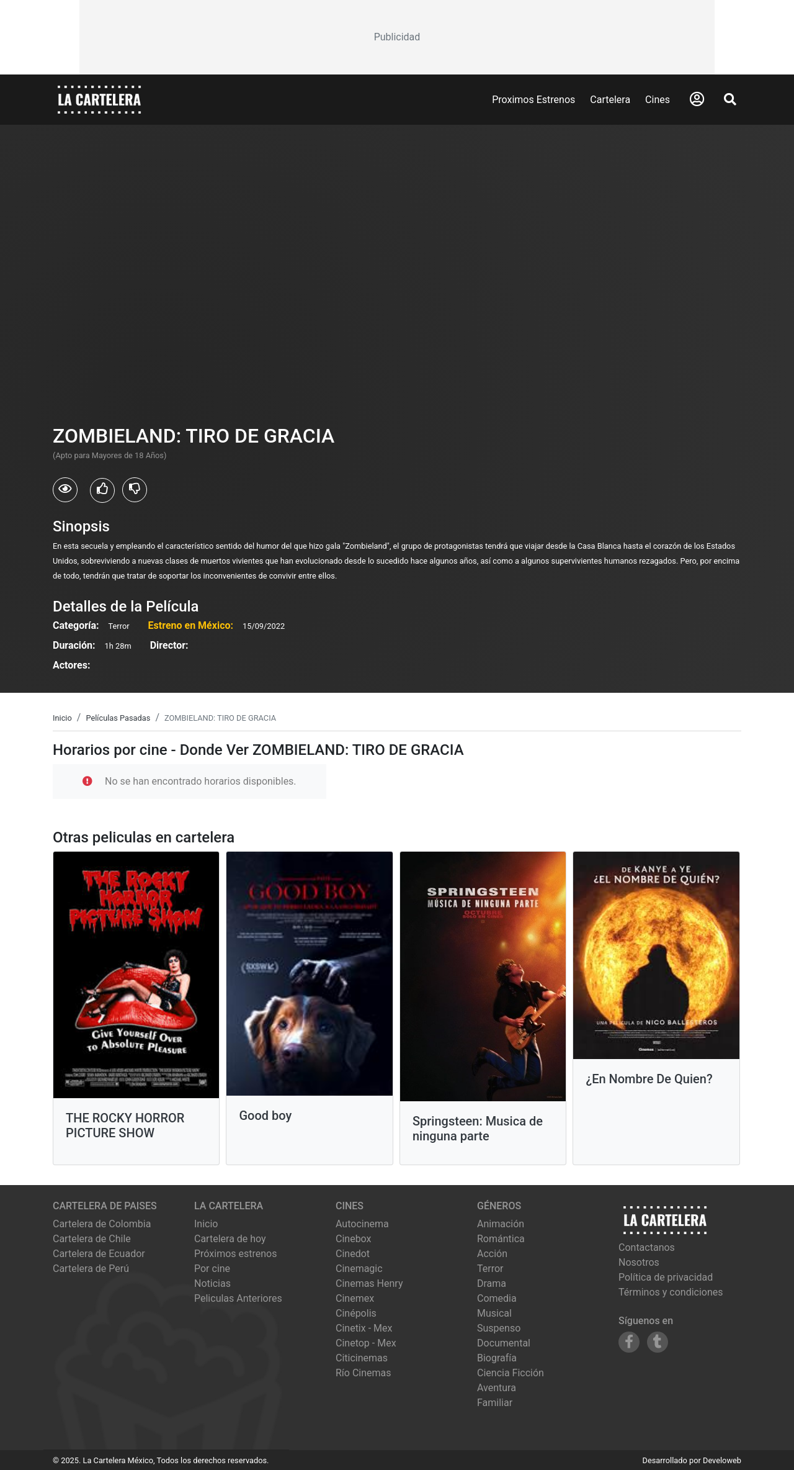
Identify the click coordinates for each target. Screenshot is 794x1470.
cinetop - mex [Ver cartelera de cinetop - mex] (366, 1343)
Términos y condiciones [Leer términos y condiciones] (670, 1292)
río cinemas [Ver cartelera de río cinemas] (363, 1373)
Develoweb (722, 1460)
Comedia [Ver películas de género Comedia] (497, 1298)
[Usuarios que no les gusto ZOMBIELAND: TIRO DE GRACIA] (134, 489)
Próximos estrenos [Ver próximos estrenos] (235, 1254)
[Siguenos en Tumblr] (657, 1342)
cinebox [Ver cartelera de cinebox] (354, 1239)
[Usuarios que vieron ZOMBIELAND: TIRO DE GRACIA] (65, 489)
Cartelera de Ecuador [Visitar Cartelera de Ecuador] (99, 1254)
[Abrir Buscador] (730, 99)
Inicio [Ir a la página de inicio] (206, 1224)
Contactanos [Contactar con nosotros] (646, 1247)
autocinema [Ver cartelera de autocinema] (362, 1224)
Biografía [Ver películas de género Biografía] (497, 1358)
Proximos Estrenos (533, 100)
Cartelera (610, 100)
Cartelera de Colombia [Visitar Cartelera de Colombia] (102, 1224)
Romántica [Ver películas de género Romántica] (501, 1239)
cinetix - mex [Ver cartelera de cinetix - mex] (364, 1328)
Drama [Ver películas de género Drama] (491, 1283)
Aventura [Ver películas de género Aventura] (496, 1388)
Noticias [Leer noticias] (212, 1283)
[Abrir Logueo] (697, 99)
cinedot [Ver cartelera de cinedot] (353, 1254)
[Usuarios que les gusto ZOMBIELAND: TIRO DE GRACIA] (102, 490)
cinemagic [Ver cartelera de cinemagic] (359, 1268)
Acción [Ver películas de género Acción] (492, 1254)
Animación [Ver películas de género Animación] (500, 1224)
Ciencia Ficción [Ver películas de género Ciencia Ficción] (510, 1373)
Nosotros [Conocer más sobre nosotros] (638, 1262)
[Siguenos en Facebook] (629, 1342)
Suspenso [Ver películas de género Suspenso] (498, 1328)
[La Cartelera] (99, 99)
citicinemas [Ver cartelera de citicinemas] (362, 1358)
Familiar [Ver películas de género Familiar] (494, 1403)
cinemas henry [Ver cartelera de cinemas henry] (369, 1283)
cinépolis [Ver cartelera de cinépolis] (356, 1313)
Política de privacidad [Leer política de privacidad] (665, 1277)
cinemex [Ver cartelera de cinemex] (355, 1298)
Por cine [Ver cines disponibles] (212, 1268)
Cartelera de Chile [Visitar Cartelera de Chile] (92, 1239)
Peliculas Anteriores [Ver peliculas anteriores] (238, 1298)
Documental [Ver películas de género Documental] (503, 1343)
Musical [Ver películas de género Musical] (494, 1313)
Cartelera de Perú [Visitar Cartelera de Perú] (91, 1268)
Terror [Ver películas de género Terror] (490, 1268)
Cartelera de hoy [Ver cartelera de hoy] (230, 1239)
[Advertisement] (397, 37)
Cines (657, 100)
